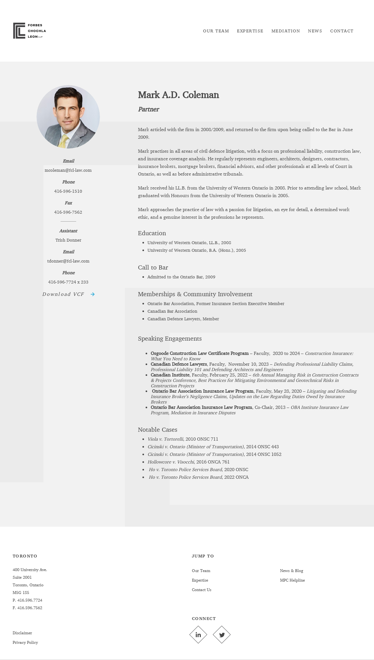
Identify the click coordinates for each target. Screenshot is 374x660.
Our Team (201, 570)
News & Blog (291, 570)
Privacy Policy (25, 642)
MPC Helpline (292, 580)
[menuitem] (216, 31)
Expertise (200, 580)
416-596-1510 (68, 191)
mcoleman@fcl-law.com (68, 170)
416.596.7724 (29, 600)
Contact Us (201, 589)
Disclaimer (22, 632)
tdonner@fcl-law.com (68, 260)
